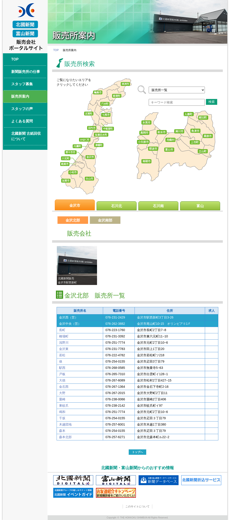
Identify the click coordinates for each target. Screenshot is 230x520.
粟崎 (62, 399)
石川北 (116, 206)
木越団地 (65, 424)
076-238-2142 (115, 405)
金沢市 (74, 205)
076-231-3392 (115, 336)
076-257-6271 (115, 437)
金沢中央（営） (70, 323)
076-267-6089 (115, 380)
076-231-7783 (115, 349)
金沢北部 (73, 220)
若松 (62, 355)
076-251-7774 (115, 342)
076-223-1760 (115, 330)
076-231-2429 (115, 317)
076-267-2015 (115, 393)
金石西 (64, 386)
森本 (62, 431)
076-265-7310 (115, 374)
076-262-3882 (115, 323)
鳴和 (62, 412)
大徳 (62, 380)
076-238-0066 (115, 399)
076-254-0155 (115, 361)
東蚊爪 (64, 405)
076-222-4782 (115, 355)
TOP (56, 50)
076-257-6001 (115, 424)
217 (177, 90)
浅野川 (64, 342)
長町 (62, 330)
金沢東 (64, 349)
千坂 (62, 418)
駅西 (62, 368)
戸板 (62, 374)
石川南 (158, 206)
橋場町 (64, 336)
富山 (200, 206)
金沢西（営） (68, 317)
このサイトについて (137, 506)
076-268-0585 (115, 368)
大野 (62, 393)
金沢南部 (105, 220)
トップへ (137, 452)
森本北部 (65, 437)
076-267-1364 (115, 386)
